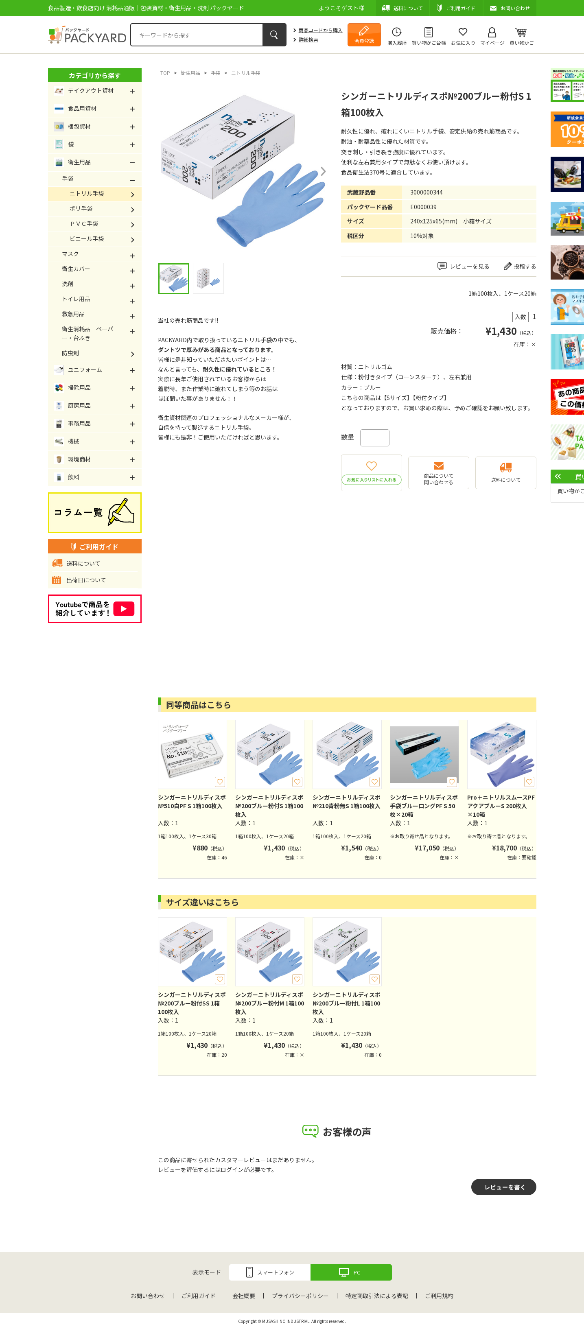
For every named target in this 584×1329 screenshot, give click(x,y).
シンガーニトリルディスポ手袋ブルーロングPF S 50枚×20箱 (424, 805)
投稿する (525, 266)
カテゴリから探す (95, 75)
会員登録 (364, 40)
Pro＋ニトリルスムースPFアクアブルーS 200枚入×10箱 (501, 805)
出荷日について (86, 580)
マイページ (492, 42)
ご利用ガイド (199, 1295)
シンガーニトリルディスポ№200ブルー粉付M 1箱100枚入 (269, 1003)
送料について (506, 479)
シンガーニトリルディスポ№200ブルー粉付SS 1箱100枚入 (192, 1003)
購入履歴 (397, 42)
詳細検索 (308, 39)
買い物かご (522, 42)
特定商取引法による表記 (377, 1295)
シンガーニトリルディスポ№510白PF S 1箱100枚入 (192, 801)
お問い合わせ (148, 1295)
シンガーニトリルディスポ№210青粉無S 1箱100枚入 (347, 801)
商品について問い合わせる (438, 478)
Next (323, 171)
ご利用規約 (439, 1295)
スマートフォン (275, 1272)
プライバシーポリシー (300, 1295)
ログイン (232, 1169)
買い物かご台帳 (429, 42)
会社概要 (243, 1295)
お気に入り (463, 42)
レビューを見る (470, 266)
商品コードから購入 (321, 29)
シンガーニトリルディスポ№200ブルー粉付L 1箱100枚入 (347, 1003)
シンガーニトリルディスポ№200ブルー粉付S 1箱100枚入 (269, 805)
